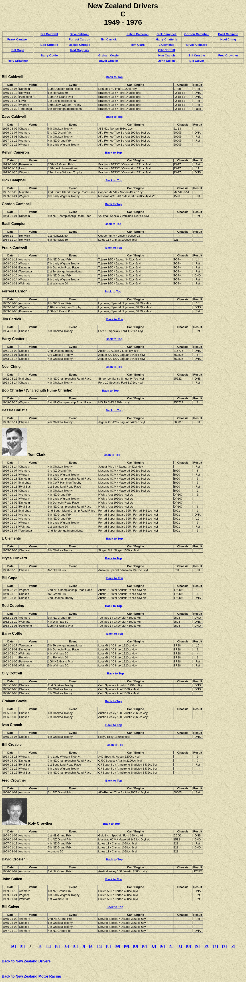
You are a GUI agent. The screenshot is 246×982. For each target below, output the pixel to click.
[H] (75, 946)
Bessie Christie (79, 44)
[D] (40, 946)
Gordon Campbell (196, 34)
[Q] (153, 946)
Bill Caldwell (12, 77)
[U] (188, 946)
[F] (57, 946)
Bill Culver (196, 60)
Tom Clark (137, 44)
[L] (108, 946)
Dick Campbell (167, 34)
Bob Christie (49, 44)
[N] (126, 946)
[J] (91, 946)
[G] (66, 946)
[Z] (233, 946)
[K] (99, 946)
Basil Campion (228, 34)
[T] (179, 946)
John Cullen (166, 60)
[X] (215, 946)
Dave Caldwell (79, 34)
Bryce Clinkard (196, 44)
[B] (22, 946)
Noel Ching (228, 39)
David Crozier (108, 60)
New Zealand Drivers (123, 6)
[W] (206, 946)
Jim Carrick (108, 39)
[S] (171, 946)
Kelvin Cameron (137, 34)
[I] (83, 946)
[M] (117, 946)
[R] (162, 946)
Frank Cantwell (17, 39)
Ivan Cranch (166, 55)
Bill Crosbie (197, 55)
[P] (144, 946)
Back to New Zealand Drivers (26, 961)
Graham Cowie (108, 55)
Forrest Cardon (79, 39)
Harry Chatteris (166, 39)
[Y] (224, 946)
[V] (197, 946)
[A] (13, 946)
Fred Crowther (228, 55)
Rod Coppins (79, 50)
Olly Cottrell (166, 50)
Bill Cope (17, 50)
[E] (49, 946)
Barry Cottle (49, 55)
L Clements (166, 44)
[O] (135, 946)
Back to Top (114, 77)
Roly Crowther (18, 60)
